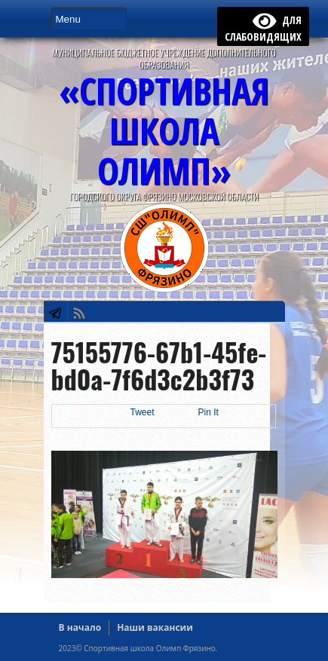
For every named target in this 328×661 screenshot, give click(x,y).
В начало (80, 627)
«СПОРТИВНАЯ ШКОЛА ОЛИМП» (164, 130)
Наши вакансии (155, 627)
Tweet (142, 412)
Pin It (208, 412)
